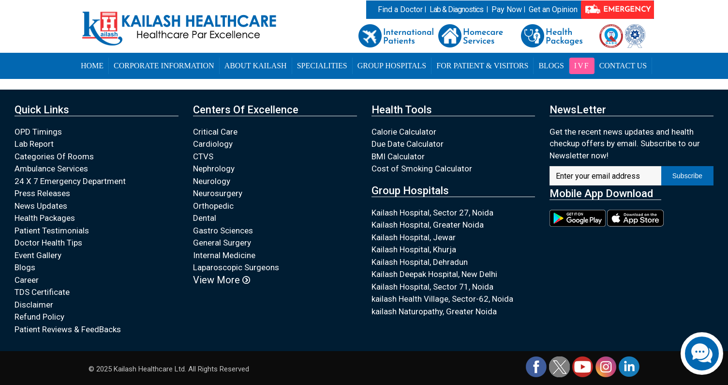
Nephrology (214, 168)
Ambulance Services (51, 168)
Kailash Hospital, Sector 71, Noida (432, 287)
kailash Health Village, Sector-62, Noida (442, 299)
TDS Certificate (42, 292)
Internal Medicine (224, 255)
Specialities (322, 66)
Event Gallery (38, 255)
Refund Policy (39, 317)
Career (27, 280)
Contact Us (623, 66)
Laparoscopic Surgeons (236, 267)
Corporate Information (164, 66)
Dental (204, 218)
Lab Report (34, 144)
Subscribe (687, 176)
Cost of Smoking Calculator (421, 168)
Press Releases (42, 193)
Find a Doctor (400, 9)
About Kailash (255, 66)
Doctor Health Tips (48, 242)
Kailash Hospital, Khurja (413, 249)
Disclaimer (34, 304)
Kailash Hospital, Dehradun (419, 262)
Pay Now (506, 9)
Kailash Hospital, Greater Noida (427, 225)
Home (92, 66)
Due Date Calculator (407, 144)
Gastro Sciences (223, 230)
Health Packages (45, 218)
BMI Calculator (398, 156)
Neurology (211, 181)
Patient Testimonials (52, 230)
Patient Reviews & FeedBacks (68, 329)
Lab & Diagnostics (456, 9)
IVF (582, 66)
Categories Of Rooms (54, 156)
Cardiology (213, 144)
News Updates (41, 206)
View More (221, 280)
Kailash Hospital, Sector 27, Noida (432, 212)
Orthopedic (213, 206)
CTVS (203, 156)
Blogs (551, 66)
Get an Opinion (553, 9)
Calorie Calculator (403, 132)
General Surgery (222, 242)
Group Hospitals (392, 66)
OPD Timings (38, 132)
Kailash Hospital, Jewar (413, 237)
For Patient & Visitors (482, 66)
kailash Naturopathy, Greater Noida (434, 311)
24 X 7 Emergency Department (70, 181)
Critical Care (215, 132)
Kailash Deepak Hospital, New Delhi (434, 274)
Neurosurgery (217, 193)
